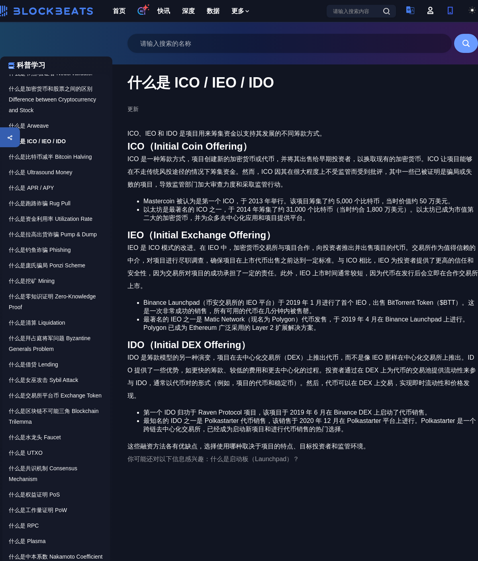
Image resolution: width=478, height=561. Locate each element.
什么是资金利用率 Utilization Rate (50, 219)
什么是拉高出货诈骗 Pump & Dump (53, 234)
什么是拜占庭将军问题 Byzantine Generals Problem (49, 343)
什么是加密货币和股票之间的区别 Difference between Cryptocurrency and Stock (52, 99)
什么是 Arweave (29, 126)
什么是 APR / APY (31, 188)
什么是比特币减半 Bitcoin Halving (50, 157)
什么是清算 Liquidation (37, 322)
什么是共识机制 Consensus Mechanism (43, 473)
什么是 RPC (24, 525)
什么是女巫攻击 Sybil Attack (43, 380)
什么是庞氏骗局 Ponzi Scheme (47, 265)
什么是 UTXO (26, 453)
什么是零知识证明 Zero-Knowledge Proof (52, 301)
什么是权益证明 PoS (34, 494)
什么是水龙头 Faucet (35, 437)
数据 (213, 11)
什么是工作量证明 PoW (38, 510)
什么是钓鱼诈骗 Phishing (40, 250)
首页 (119, 11)
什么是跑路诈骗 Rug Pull (40, 203)
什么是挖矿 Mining (32, 281)
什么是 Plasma (27, 541)
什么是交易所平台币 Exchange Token (55, 395)
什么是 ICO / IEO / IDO (37, 141)
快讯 (163, 11)
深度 (188, 11)
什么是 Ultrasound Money (40, 172)
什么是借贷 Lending (33, 364)
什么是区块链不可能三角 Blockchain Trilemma (54, 416)
